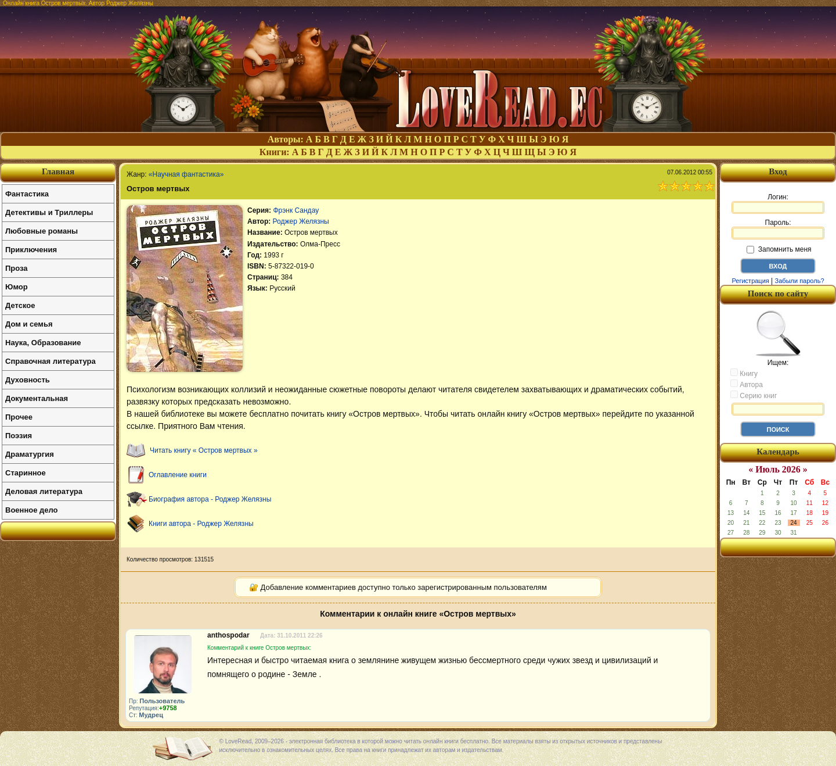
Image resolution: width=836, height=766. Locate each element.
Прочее (19, 417)
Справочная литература (50, 361)
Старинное (25, 472)
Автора (746, 384)
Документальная (36, 398)
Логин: (778, 203)
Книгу (744, 373)
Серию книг (753, 395)
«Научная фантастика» (186, 174)
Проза (16, 268)
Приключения (31, 249)
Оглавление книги (178, 475)
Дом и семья (29, 324)
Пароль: (778, 229)
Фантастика (27, 193)
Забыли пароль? (799, 280)
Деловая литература (43, 491)
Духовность (27, 379)
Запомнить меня (779, 249)
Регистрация (750, 280)
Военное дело (31, 510)
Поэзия (18, 435)
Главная (58, 171)
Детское (20, 305)
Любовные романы (41, 231)
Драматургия (29, 454)
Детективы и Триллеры (49, 212)
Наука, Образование (43, 342)
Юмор (16, 286)
